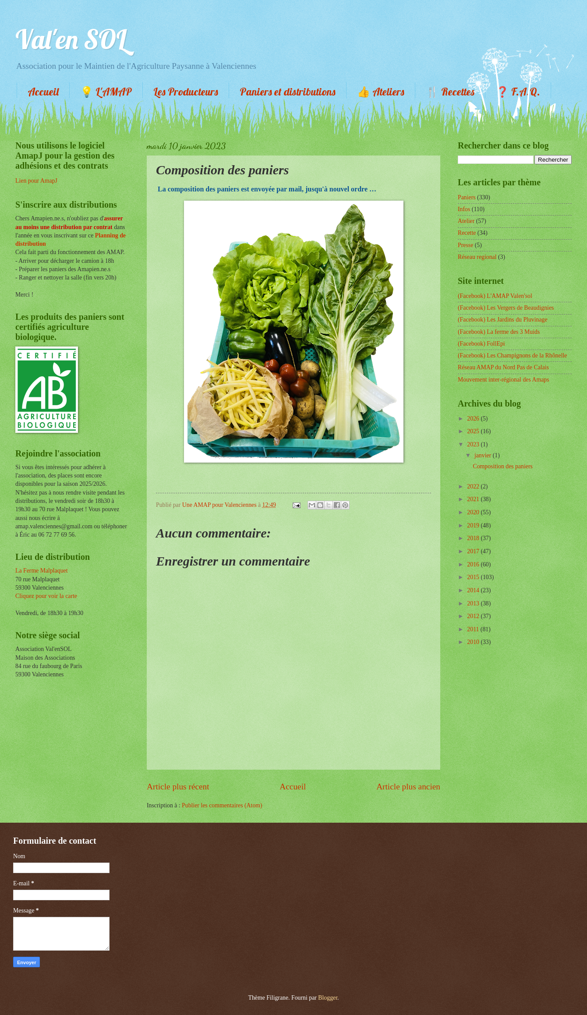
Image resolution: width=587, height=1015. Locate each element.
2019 (474, 525)
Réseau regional (477, 257)
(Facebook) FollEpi (481, 343)
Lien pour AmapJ (36, 180)
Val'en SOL (71, 39)
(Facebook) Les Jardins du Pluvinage (503, 319)
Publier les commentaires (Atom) (222, 805)
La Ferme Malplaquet (41, 570)
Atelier (466, 221)
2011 (474, 629)
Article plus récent (178, 786)
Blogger (327, 997)
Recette (467, 233)
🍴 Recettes (450, 91)
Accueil (43, 91)
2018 (474, 538)
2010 (474, 642)
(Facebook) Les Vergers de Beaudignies (506, 307)
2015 (474, 577)
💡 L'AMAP (106, 91)
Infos (464, 209)
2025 (474, 431)
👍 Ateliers (380, 91)
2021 (474, 499)
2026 (474, 418)
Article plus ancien (408, 786)
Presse (465, 245)
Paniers (467, 197)
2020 (474, 512)
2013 (474, 603)
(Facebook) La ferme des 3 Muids (499, 332)
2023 (474, 444)
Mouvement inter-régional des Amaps (503, 379)
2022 (474, 486)
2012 (474, 616)
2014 (474, 590)
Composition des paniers (502, 466)
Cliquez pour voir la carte (46, 596)
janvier (483, 455)
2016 (474, 564)
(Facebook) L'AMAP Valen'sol (495, 296)
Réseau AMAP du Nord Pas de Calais (503, 367)
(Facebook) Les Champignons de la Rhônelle (512, 355)
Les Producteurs (185, 91)
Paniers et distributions (288, 91)
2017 (474, 551)
